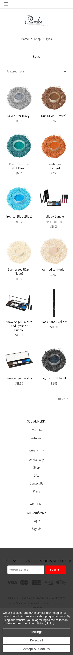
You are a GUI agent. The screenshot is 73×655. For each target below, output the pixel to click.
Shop (37, 39)
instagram (36, 438)
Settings (36, 632)
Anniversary (36, 459)
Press (36, 491)
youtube (36, 430)
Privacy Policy (45, 623)
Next (63, 399)
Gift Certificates (36, 513)
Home (25, 39)
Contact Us (36, 483)
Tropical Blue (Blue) (19, 216)
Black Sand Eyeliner (54, 322)
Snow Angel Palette (19, 378)
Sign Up (36, 528)
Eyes (49, 39)
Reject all (36, 640)
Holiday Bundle (54, 216)
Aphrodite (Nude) (54, 269)
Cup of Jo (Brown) (54, 116)
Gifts (36, 475)
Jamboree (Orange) (54, 166)
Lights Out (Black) (54, 378)
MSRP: (50, 222)
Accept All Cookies (36, 649)
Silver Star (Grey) (19, 116)
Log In (36, 521)
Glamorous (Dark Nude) (19, 271)
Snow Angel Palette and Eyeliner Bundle (19, 326)
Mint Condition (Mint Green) (19, 166)
